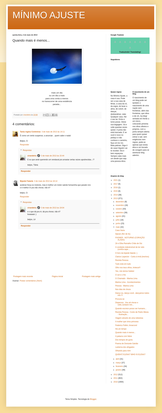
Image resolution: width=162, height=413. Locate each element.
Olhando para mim (123, 351)
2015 (116, 191)
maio (118, 227)
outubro (119, 209)
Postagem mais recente (23, 276)
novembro (120, 205)
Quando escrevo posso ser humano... (130, 308)
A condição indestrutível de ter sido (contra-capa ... (129, 248)
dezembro (120, 202)
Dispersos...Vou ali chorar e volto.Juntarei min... (126, 303)
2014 (116, 195)
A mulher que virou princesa (126, 321)
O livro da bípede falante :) (126, 253)
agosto (119, 216)
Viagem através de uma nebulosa (129, 318)
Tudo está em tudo (123, 264)
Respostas (27, 150)
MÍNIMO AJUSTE (48, 15)
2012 (116, 374)
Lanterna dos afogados (124, 347)
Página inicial (57, 276)
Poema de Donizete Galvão (126, 343)
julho (118, 220)
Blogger (93, 399)
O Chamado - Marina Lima (126, 278)
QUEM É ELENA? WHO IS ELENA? (130, 354)
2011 (116, 378)
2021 (116, 180)
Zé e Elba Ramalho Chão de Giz (128, 243)
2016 (116, 187)
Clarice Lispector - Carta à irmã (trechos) (132, 257)
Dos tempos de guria (124, 340)
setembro (120, 212)
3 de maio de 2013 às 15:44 (52, 156)
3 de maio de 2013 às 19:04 (52, 208)
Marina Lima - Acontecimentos (127, 282)
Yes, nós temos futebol (124, 271)
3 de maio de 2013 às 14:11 (53, 132)
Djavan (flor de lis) (122, 234)
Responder (24, 145)
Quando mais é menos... (125, 332)
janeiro (119, 370)
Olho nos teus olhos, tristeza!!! (127, 267)
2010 (116, 382)
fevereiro (120, 366)
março (119, 363)
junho (118, 223)
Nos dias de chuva (123, 289)
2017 (116, 184)
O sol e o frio (120, 275)
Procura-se (119, 299)
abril (118, 359)
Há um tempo (120, 329)
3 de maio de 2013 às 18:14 (45, 181)
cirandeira (31, 156)
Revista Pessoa (121, 260)
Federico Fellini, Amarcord (126, 325)
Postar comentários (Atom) (31, 281)
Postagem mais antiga (91, 276)
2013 (116, 198)
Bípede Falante (26, 181)
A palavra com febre (123, 336)
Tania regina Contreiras (30, 132)
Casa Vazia (120, 230)
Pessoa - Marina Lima (124, 286)
